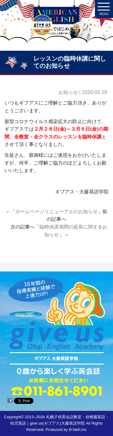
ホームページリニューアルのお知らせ (56, 211)
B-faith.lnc (78, 429)
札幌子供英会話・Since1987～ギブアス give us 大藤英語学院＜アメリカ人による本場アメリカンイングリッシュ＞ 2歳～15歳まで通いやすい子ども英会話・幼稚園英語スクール (56, 27)
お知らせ (68, 92)
